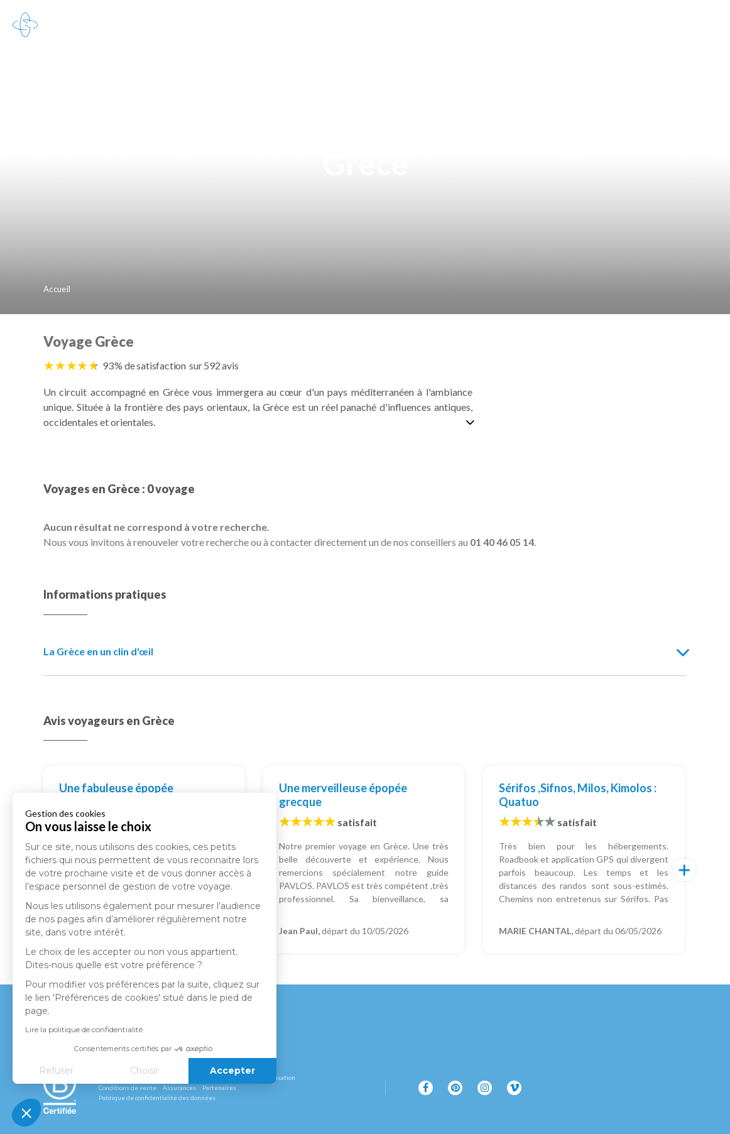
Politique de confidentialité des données (157, 1097)
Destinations (87, 25)
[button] (26, 1113)
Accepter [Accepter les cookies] (161, 1070)
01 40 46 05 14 (673, 24)
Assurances (179, 1087)
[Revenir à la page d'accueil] (25, 25)
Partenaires (219, 1087)
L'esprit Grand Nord (312, 25)
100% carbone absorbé (446, 25)
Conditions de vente (127, 1087)
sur (214, 365)
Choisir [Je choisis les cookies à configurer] (73, 1070)
